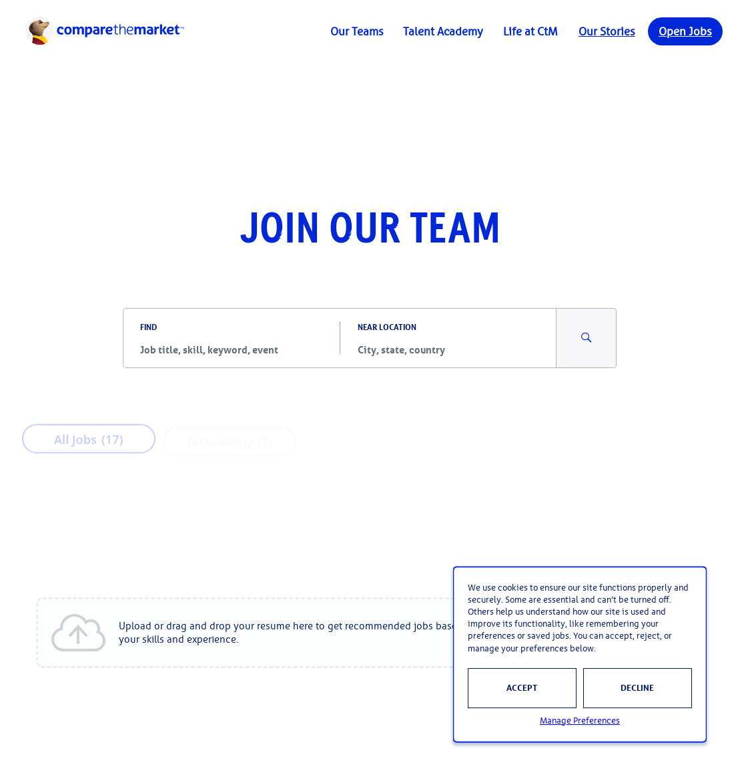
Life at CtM (530, 31)
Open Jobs (685, 31)
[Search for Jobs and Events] (587, 338)
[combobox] (231, 350)
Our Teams (357, 31)
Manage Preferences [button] (580, 720)
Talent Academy (443, 31)
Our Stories (607, 31)
